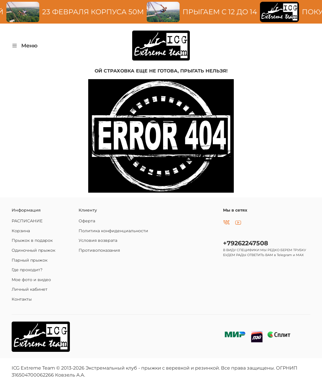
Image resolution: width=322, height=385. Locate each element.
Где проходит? (27, 269)
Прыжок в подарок (32, 240)
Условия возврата (98, 240)
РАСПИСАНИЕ (27, 220)
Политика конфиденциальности (113, 230)
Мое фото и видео (31, 279)
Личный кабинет (29, 289)
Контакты (22, 299)
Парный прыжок (29, 260)
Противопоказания (99, 250)
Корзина (21, 230)
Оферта (87, 220)
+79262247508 (245, 243)
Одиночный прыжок (33, 250)
